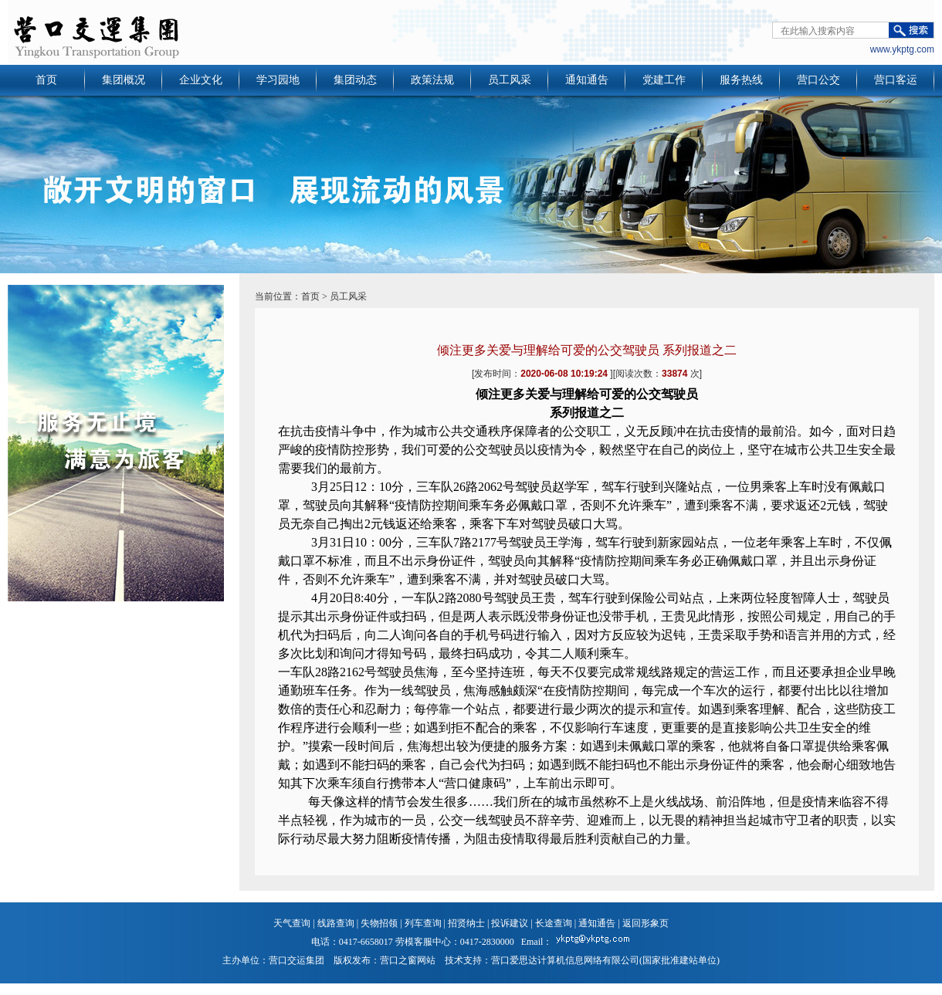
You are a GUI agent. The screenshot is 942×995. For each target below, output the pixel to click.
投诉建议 (509, 923)
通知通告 (586, 80)
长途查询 (553, 923)
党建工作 (664, 80)
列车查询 (423, 923)
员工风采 (509, 80)
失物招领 (379, 923)
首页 (46, 80)
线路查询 (335, 923)
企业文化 (200, 80)
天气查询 (291, 923)
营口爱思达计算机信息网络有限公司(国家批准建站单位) (605, 960)
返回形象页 (645, 923)
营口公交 (818, 80)
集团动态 (355, 80)
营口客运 (895, 80)
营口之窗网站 (407, 960)
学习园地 (278, 80)
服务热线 (741, 80)
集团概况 (123, 80)
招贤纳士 (466, 923)
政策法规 (432, 80)
